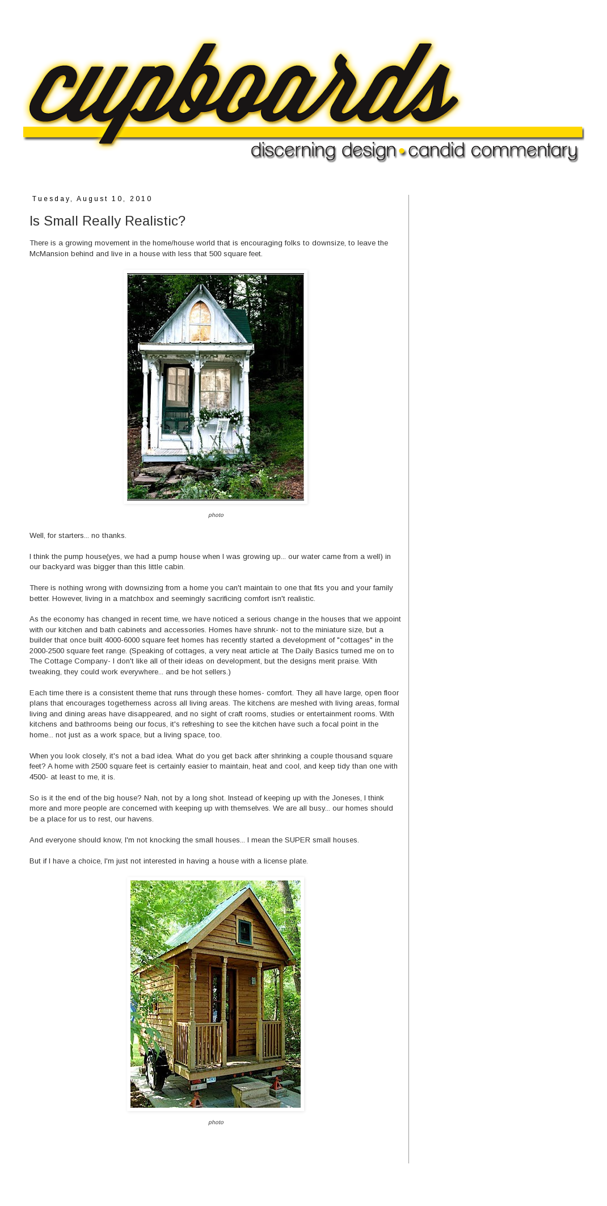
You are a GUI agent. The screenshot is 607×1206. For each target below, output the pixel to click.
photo (216, 515)
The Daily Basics (310, 650)
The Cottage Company (68, 661)
